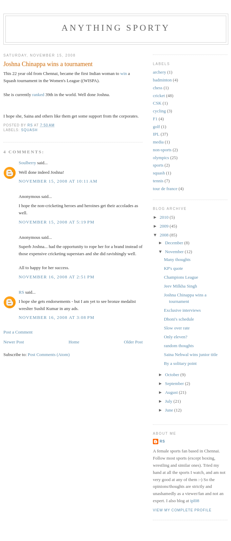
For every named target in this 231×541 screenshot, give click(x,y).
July (169, 401)
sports (158, 165)
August (172, 392)
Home (74, 341)
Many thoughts (177, 259)
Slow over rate (177, 327)
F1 (155, 118)
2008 (165, 234)
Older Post (133, 341)
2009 (165, 226)
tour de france (165, 188)
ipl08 (194, 500)
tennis (158, 180)
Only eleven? (175, 336)
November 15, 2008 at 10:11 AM (58, 181)
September (175, 383)
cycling (159, 110)
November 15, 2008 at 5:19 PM (56, 222)
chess (157, 87)
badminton (162, 79)
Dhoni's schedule (179, 319)
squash (29, 130)
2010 (165, 217)
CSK (157, 103)
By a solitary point (180, 363)
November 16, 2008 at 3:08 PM (56, 317)
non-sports (162, 149)
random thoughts (179, 345)
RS (21, 292)
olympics (161, 157)
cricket (159, 95)
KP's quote (173, 268)
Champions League (181, 277)
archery (159, 72)
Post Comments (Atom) (49, 354)
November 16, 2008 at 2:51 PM (56, 276)
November (175, 251)
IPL (156, 134)
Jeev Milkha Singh (180, 286)
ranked (38, 94)
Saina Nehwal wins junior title (190, 354)
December (174, 242)
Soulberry (27, 162)
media (158, 141)
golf (156, 126)
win (123, 73)
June (169, 410)
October (172, 374)
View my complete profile (182, 510)
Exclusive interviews (182, 310)
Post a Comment (18, 332)
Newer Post (13, 341)
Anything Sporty (115, 28)
